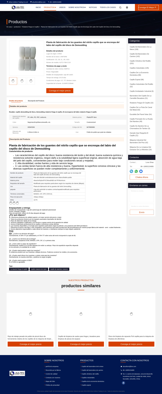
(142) (139, 55)
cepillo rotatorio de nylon (39, 269)
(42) (139, 141)
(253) (140, 62)
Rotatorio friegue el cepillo (30, 27)
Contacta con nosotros (53, 377)
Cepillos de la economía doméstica (93, 381)
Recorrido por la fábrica (53, 370)
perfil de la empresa (52, 366)
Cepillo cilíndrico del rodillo (90, 374)
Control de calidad (51, 374)
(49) (141, 120)
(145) (139, 68)
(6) (142, 91)
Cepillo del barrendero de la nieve (92, 366)
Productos (50, 7)
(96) (139, 74)
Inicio (38, 7)
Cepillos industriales (88, 377)
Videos (62, 7)
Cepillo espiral (86, 385)
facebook (123, 382)
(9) (140, 127)
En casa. (9, 27)
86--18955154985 (54, 2)
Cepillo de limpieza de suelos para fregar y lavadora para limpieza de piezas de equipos (79, 337)
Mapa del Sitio (50, 381)
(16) (141, 148)
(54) (141, 114)
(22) (141, 103)
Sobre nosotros (77, 7)
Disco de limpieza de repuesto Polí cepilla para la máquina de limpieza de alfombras (131, 337)
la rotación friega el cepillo (19, 269)
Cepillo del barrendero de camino (92, 370)
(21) (139, 134)
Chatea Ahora (141, 177)
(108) (140, 48)
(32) (141, 85)
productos (17, 27)
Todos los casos (108, 7)
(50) (141, 108)
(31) (140, 97)
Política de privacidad (52, 385)
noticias (93, 7)
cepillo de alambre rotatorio (59, 269)
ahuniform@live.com (37, 2)
